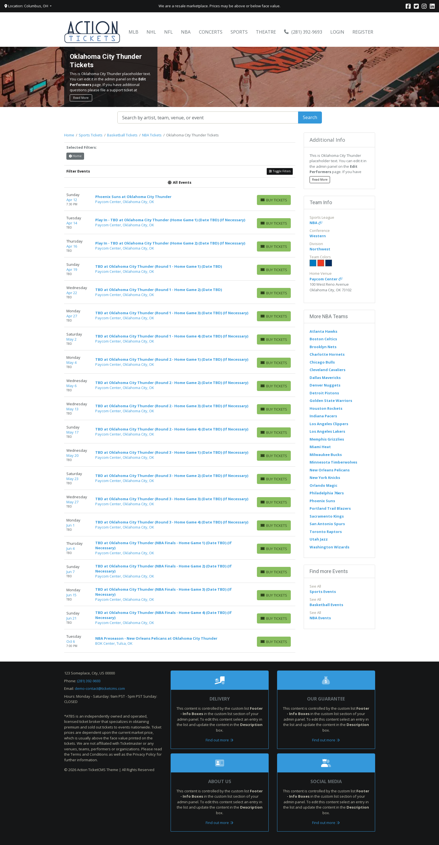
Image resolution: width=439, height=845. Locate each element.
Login (337, 32)
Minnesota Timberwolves (333, 462)
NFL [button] (168, 32)
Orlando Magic (323, 485)
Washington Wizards (329, 547)
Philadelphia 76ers (327, 492)
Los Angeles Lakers (327, 431)
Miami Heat (320, 446)
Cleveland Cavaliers (327, 369)
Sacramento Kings (327, 516)
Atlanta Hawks (323, 331)
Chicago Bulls (322, 362)
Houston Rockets (326, 408)
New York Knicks (325, 477)
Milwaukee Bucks (326, 454)
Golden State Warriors (331, 400)
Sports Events (323, 591)
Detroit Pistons (324, 392)
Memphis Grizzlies (327, 439)
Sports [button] (239, 32)
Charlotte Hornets (327, 354)
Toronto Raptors (326, 531)
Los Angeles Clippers (329, 423)
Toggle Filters (279, 171)
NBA (316, 222)
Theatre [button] (266, 32)
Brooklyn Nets (323, 346)
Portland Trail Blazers (330, 508)
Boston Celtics (323, 338)
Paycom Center (326, 278)
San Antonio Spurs (327, 523)
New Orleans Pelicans (330, 469)
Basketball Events (326, 604)
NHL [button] (151, 32)
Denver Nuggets (325, 385)
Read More (81, 98)
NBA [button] (186, 32)
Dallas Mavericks (325, 377)
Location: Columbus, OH (26, 5)
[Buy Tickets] (274, 200)
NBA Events (320, 617)
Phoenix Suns (322, 500)
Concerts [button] (210, 32)
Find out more (219, 739)
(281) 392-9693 (303, 32)
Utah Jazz (319, 539)
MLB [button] (133, 32)
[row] (179, 199)
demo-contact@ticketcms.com (100, 688)
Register (362, 32)
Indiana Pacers (323, 415)
